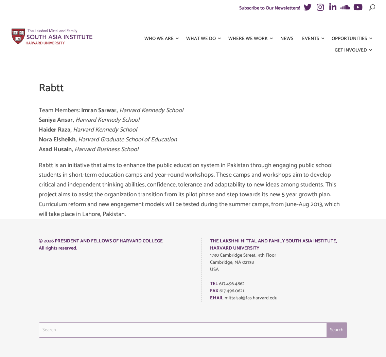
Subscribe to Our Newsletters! (269, 8)
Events (310, 27)
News (286, 27)
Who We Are (159, 27)
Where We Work (248, 27)
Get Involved (351, 38)
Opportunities (349, 27)
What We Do (201, 27)
